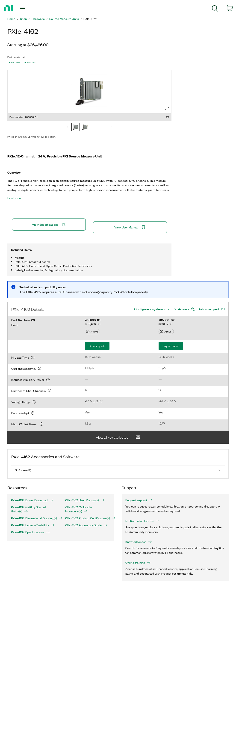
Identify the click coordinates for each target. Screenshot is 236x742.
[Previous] (68, 127)
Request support (139, 500)
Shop (23, 19)
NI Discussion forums (142, 521)
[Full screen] (167, 108)
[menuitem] (215, 9)
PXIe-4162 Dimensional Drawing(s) (34, 518)
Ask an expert (208, 309)
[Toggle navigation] (30, 8)
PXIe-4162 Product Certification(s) (88, 518)
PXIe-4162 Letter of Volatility (32, 525)
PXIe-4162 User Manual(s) (84, 500)
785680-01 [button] (13, 62)
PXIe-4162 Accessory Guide (86, 525)
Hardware (38, 19)
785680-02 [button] (30, 62)
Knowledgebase (138, 542)
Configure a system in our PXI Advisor (161, 309)
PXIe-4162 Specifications (30, 532)
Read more (14, 198)
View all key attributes (118, 437)
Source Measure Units (64, 19)
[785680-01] (75, 127)
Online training (137, 562)
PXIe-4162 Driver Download (32, 500)
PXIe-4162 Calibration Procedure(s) (79, 509)
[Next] (111, 127)
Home (11, 19)
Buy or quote (97, 346)
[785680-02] (85, 127)
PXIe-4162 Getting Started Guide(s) (28, 509)
